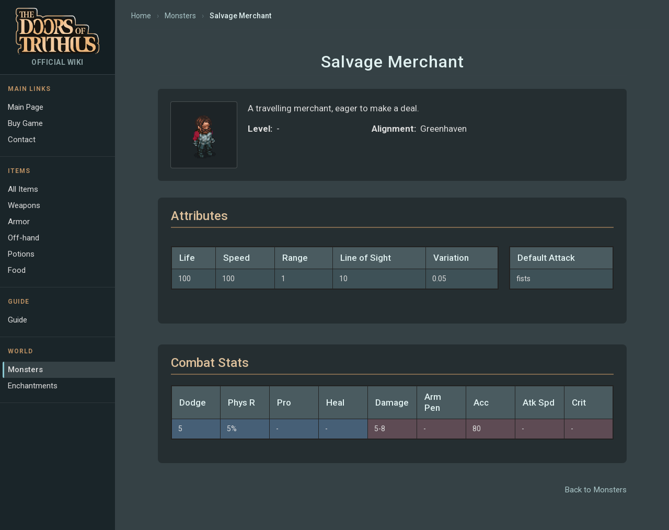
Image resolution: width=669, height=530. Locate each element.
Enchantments (32, 385)
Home (141, 15)
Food (17, 270)
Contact (22, 139)
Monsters (25, 369)
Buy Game (25, 123)
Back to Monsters (595, 489)
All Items (23, 189)
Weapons (24, 205)
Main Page (25, 107)
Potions (21, 254)
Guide (17, 320)
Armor (19, 221)
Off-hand (23, 238)
